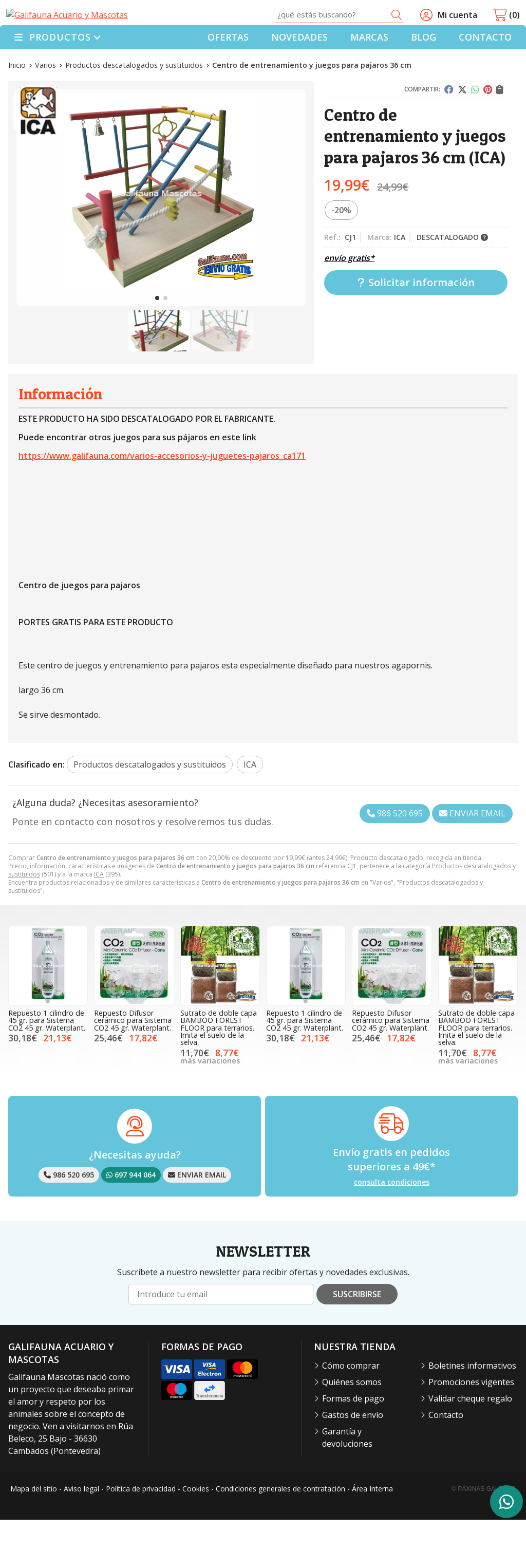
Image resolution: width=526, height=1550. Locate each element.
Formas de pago (353, 1429)
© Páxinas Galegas (484, 1519)
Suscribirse (357, 1325)
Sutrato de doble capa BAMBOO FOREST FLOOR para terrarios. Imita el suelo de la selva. (218, 1058)
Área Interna (372, 1519)
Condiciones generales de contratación (280, 1519)
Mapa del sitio (33, 1519)
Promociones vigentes (471, 1412)
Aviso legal (81, 1519)
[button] (157, 329)
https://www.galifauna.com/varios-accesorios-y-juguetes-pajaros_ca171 (162, 486)
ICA (99, 904)
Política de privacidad (141, 1519)
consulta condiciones (391, 1212)
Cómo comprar (351, 1396)
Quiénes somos (352, 1412)
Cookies (195, 1519)
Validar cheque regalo (470, 1429)
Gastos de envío (352, 1445)
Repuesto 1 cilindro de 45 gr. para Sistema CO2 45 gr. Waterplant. (46, 1050)
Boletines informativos (472, 1396)
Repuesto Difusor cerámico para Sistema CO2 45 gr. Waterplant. (133, 1050)
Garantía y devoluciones (347, 1468)
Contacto (445, 1445)
